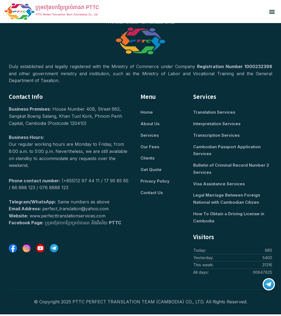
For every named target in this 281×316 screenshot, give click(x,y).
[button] (272, 11)
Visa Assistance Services (219, 185)
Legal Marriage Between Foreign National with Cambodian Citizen (227, 200)
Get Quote (151, 170)
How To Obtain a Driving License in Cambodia (229, 219)
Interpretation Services (217, 124)
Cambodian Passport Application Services (227, 151)
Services (149, 135)
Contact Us (151, 193)
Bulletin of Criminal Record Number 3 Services (231, 170)
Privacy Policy (155, 182)
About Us (150, 124)
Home (146, 112)
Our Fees (149, 147)
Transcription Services (216, 135)
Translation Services (214, 112)
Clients (147, 158)
